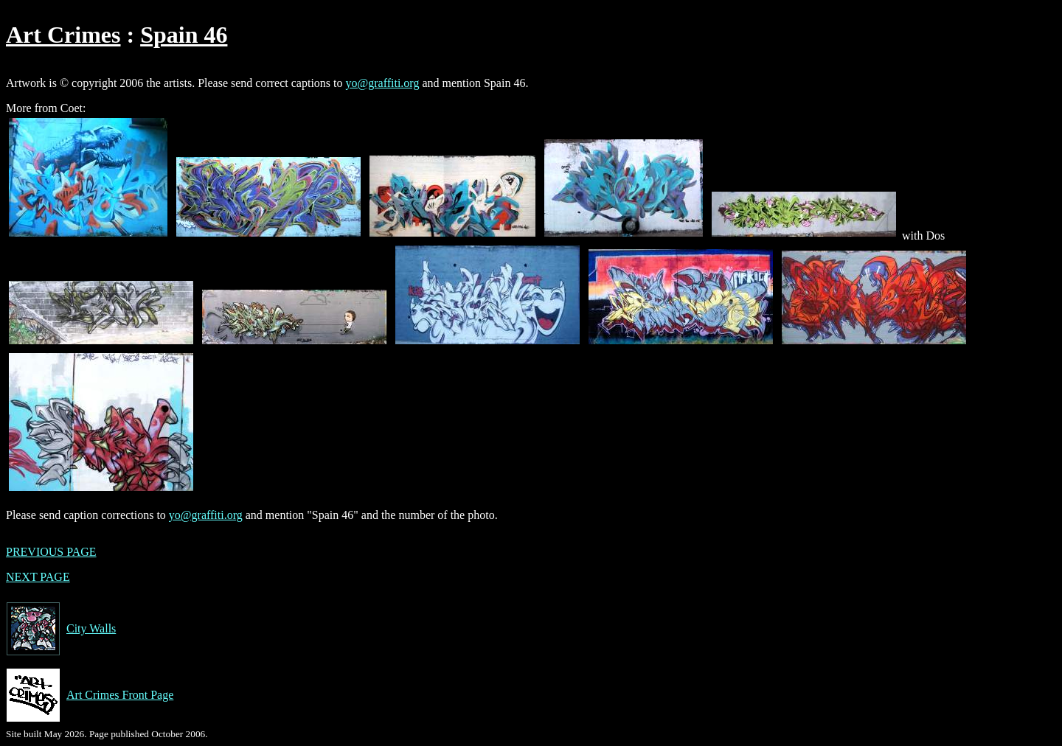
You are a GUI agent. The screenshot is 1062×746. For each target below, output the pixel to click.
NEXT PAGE (38, 577)
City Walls (61, 629)
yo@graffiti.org (383, 83)
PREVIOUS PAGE (51, 551)
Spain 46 (183, 34)
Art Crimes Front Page (89, 695)
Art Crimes (63, 34)
